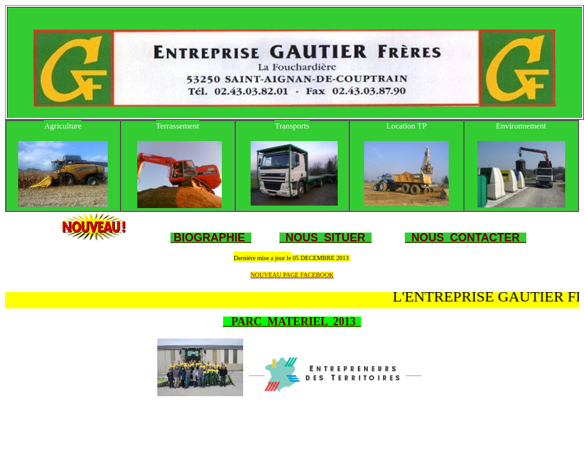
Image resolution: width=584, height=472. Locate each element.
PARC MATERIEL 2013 (292, 321)
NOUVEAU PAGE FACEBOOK (292, 274)
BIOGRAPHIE (207, 237)
